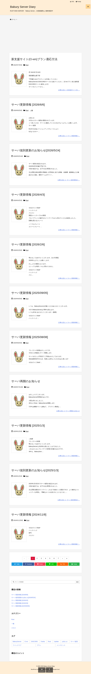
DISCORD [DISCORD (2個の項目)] (34, 641)
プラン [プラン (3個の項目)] (39, 645)
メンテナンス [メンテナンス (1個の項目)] (61, 645)
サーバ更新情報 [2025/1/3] (28, 425)
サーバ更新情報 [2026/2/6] (28, 244)
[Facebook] (28, 564)
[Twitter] (17, 564)
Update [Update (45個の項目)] (56, 641)
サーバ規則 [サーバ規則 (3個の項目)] (74, 641)
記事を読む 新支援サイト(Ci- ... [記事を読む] (69, 90)
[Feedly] (74, 564)
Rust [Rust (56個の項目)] (49, 641)
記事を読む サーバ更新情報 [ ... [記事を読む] (69, 136)
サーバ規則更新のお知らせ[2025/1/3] (35, 470)
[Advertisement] (45, 37)
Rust (27, 65)
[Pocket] (40, 564)
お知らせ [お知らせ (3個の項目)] (65, 641)
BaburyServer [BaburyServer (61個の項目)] (17, 641)
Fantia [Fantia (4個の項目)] (43, 641)
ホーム (13, 19)
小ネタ (13, 628)
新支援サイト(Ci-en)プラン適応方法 (34, 59)
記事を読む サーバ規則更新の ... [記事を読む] (69, 180)
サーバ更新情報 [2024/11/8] (28, 514)
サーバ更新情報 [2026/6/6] (28, 104)
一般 (31, 110)
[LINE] (51, 564)
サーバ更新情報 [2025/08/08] (29, 337)
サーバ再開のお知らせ (25, 381)
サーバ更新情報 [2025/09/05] (29, 292)
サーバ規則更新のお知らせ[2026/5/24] (35, 150)
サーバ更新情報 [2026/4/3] (28, 194)
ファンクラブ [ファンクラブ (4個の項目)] (17, 645)
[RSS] (62, 564)
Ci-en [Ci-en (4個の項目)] (26, 641)
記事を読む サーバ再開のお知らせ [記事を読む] (68, 411)
